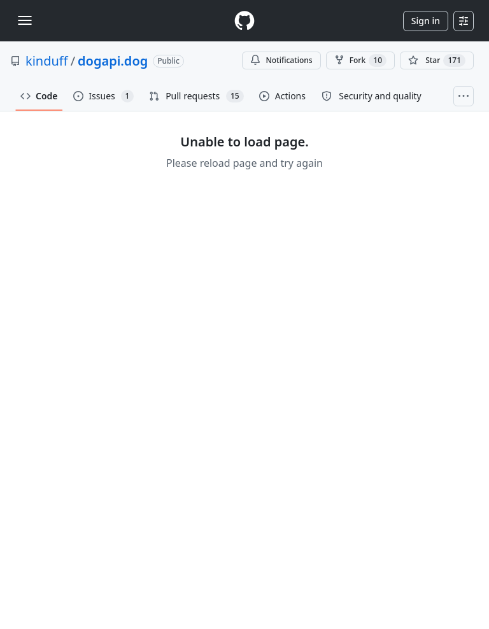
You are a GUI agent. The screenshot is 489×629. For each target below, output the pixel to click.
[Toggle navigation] (24, 20)
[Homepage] (244, 20)
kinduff (46, 60)
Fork (360, 60)
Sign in (425, 21)
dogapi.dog (113, 60)
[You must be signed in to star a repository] (437, 60)
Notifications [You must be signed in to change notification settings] (281, 60)
